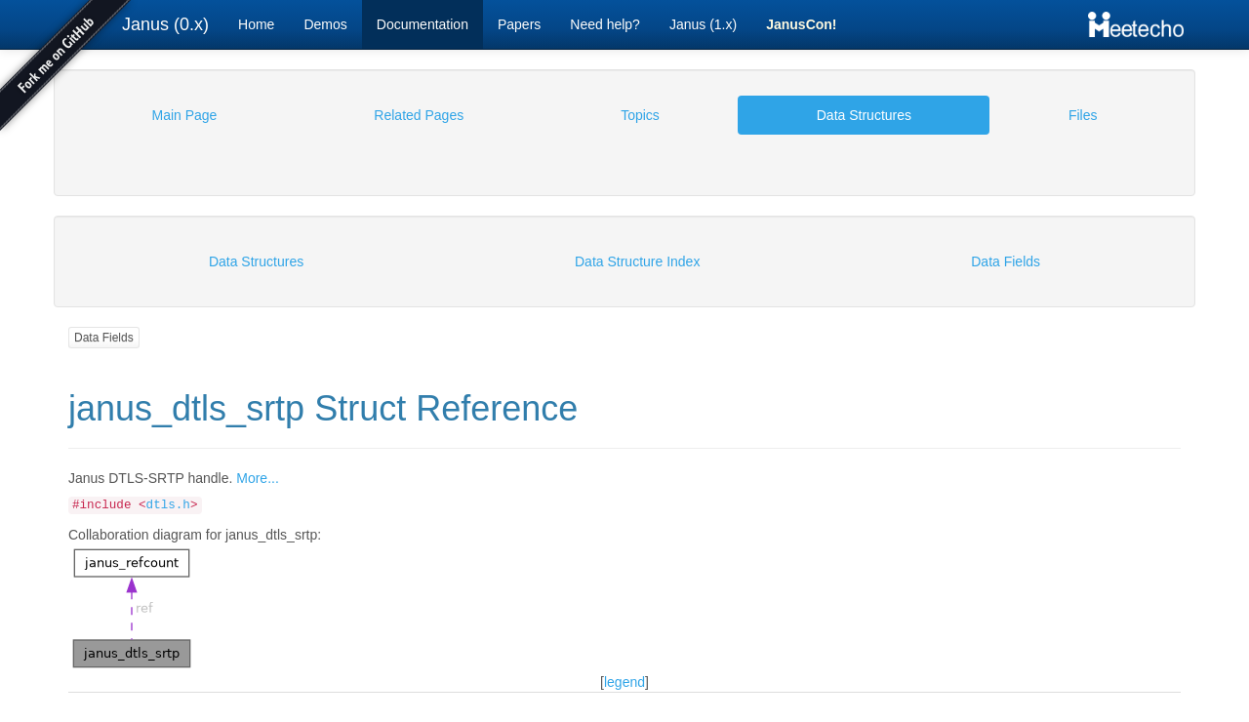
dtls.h (168, 505)
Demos (324, 24)
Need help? (605, 24)
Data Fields (104, 337)
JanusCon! (801, 24)
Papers (519, 24)
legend (624, 682)
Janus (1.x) (703, 24)
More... (257, 478)
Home (256, 24)
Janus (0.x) (165, 24)
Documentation (422, 24)
